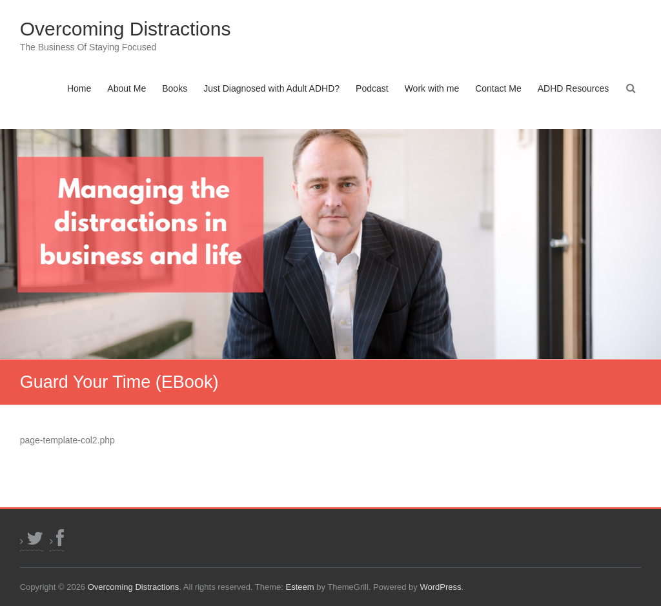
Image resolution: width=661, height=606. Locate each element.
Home (79, 88)
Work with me (432, 88)
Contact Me (498, 88)
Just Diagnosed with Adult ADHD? (271, 88)
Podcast (372, 88)
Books (174, 88)
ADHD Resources (573, 88)
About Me (126, 88)
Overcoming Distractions (125, 28)
